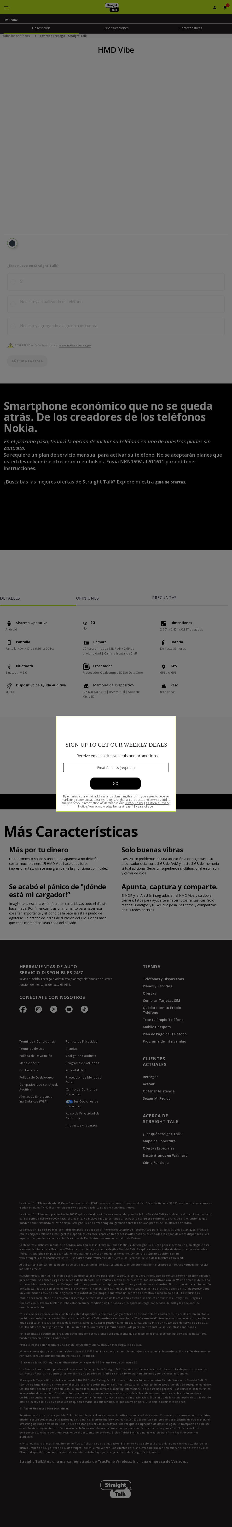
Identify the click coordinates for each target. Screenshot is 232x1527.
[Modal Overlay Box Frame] (116, 763)
